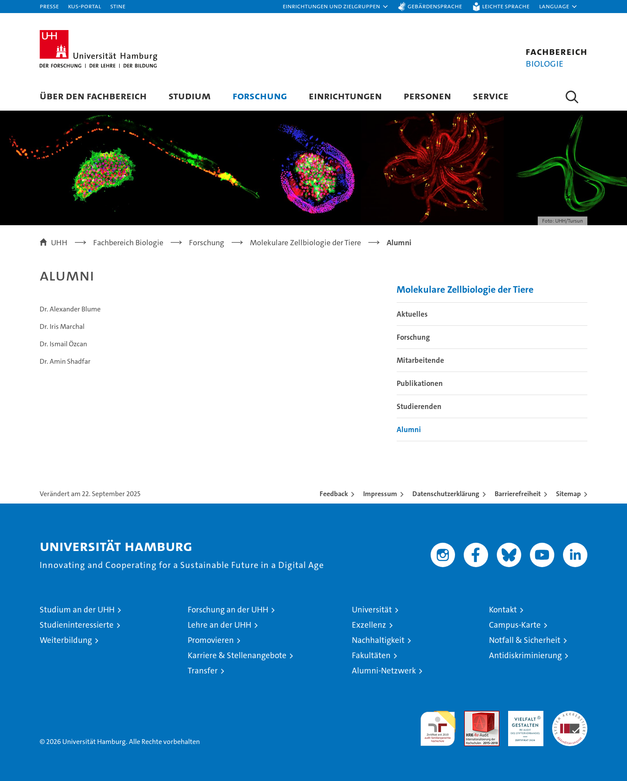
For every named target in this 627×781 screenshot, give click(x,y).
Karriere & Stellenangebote (237, 655)
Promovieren (211, 640)
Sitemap (568, 493)
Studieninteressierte (77, 624)
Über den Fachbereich (93, 95)
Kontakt (503, 609)
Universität (372, 609)
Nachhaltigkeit (378, 640)
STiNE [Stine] (117, 5)
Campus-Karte (515, 624)
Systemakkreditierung (569, 715)
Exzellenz (369, 624)
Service (491, 95)
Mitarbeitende (420, 360)
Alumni (409, 429)
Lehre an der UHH (219, 624)
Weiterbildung (66, 640)
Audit (472, 715)
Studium (190, 95)
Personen (427, 95)
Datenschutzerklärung (445, 493)
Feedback (334, 493)
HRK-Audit (523, 715)
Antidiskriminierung (525, 655)
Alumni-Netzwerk (384, 670)
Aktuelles (412, 314)
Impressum (380, 493)
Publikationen (420, 383)
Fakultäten (371, 655)
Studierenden (419, 406)
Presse (49, 5)
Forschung (260, 95)
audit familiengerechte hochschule (437, 724)
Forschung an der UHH (228, 609)
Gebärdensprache (435, 5)
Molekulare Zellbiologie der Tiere (465, 289)
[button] (336, 6)
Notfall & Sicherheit (524, 640)
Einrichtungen (345, 95)
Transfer (203, 670)
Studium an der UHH (77, 609)
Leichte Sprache (505, 5)
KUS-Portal (84, 5)
